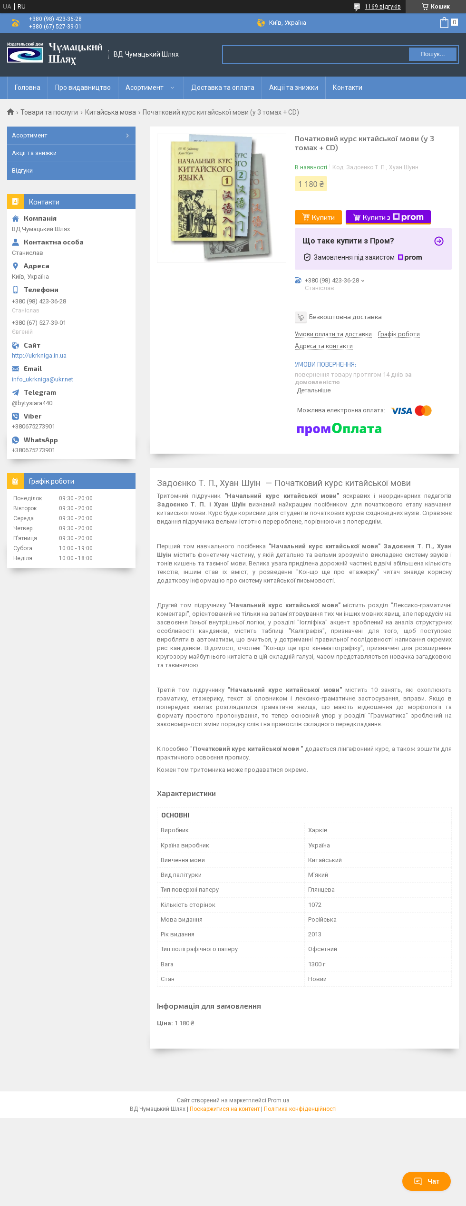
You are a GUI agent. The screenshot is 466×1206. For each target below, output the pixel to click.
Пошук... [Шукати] (432, 54)
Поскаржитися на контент (225, 1109)
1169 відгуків (383, 6)
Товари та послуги (49, 112)
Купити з (393, 217)
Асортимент (145, 87)
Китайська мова (110, 112)
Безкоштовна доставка (345, 316)
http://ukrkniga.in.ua (39, 355)
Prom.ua (279, 1100)
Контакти (347, 87)
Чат (426, 1181)
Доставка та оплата (222, 87)
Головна (27, 87)
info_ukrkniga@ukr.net (42, 379)
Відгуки (22, 170)
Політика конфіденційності (300, 1109)
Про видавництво (83, 87)
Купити (323, 217)
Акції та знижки (293, 87)
